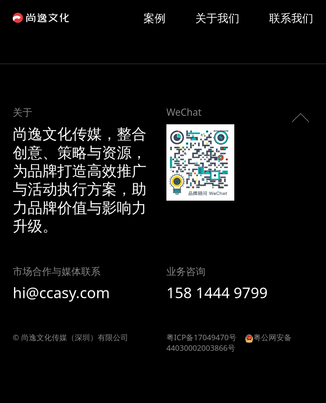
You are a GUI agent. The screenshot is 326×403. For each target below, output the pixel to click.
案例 (154, 17)
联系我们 (291, 17)
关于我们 (217, 17)
